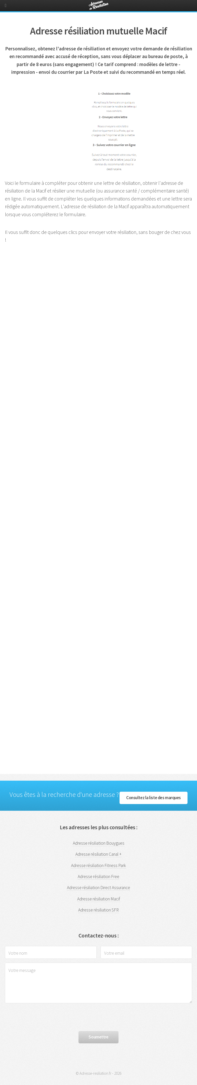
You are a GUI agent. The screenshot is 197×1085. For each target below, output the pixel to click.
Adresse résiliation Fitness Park (98, 865)
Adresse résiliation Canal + (98, 854)
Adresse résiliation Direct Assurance (98, 887)
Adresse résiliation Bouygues (98, 843)
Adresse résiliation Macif (98, 899)
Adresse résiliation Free (98, 876)
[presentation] (44, 1017)
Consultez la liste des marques (153, 797)
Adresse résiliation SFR (98, 910)
